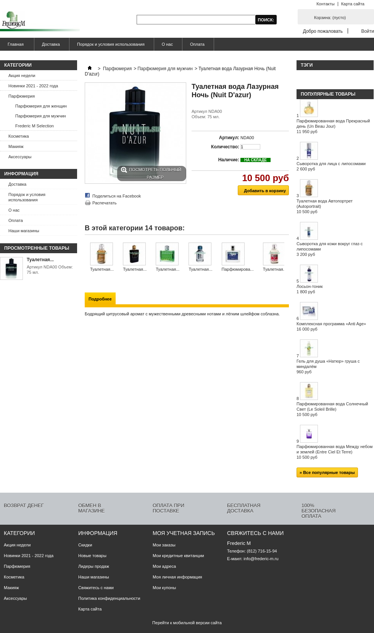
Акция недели (21, 75)
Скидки (85, 545)
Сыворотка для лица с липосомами (331, 166)
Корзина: (330, 17)
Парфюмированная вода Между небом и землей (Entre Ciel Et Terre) (334, 451)
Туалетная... (40, 259)
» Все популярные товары (327, 472)
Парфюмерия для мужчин (40, 116)
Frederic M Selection (34, 126)
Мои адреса (164, 566)
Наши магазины (23, 230)
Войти (367, 31)
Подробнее (100, 299)
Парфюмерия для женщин (41, 106)
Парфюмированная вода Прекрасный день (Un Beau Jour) (333, 126)
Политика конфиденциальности (109, 598)
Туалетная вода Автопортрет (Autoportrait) (325, 206)
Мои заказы (164, 545)
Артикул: (229, 137)
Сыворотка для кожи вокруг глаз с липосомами (330, 249)
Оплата (197, 44)
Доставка (51, 44)
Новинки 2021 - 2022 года (33, 86)
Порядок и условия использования (111, 44)
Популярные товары (328, 94)
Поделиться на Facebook (116, 196)
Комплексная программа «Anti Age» (331, 326)
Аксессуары (19, 156)
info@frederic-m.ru (260, 558)
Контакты (325, 4)
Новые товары (92, 555)
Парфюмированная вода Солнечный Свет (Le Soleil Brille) (332, 409)
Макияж (16, 146)
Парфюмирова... (238, 269)
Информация (21, 174)
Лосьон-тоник (310, 289)
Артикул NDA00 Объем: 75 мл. (50, 270)
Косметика (18, 136)
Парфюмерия (21, 96)
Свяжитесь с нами (96, 587)
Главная (14, 46)
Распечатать (104, 203)
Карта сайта (352, 4)
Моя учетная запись (184, 533)
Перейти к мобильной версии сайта (187, 622)
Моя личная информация (177, 577)
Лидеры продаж (93, 566)
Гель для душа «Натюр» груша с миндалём (328, 366)
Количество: (225, 146)
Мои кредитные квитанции (178, 555)
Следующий (286, 257)
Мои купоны (164, 587)
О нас (167, 44)
